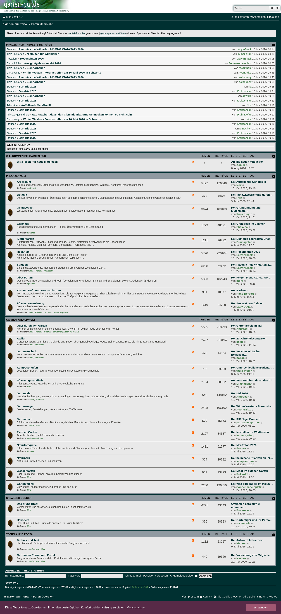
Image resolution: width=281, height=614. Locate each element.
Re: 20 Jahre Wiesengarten (248, 338)
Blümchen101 (140, 587)
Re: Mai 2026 (239, 393)
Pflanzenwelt (16, 175)
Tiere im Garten (15, 54)
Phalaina (31, 233)
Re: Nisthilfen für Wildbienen (250, 432)
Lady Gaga (243, 306)
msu (37, 549)
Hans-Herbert (245, 293)
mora (239, 280)
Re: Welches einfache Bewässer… (245, 353)
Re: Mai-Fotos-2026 (243, 445)
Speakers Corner (19, 498)
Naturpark (23, 457)
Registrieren (34, 570)
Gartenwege (13, 72)
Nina (31, 271)
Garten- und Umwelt (20, 319)
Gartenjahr (24, 393)
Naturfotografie (27, 445)
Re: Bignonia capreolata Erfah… (252, 238)
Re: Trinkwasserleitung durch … (252, 194)
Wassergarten (26, 470)
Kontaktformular (76, 33)
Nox (249, 105)
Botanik (22, 194)
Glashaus (23, 223)
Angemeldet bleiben (183, 575)
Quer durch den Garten (32, 325)
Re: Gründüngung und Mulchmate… (246, 209)
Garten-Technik (27, 351)
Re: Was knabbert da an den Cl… (252, 380)
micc (248, 119)
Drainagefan (244, 114)
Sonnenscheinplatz (240, 63)
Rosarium (12, 58)
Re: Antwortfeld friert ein (247, 540)
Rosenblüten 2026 (32, 58)
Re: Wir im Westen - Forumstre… (252, 406)
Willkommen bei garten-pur (26, 156)
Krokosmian (244, 91)
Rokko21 (242, 474)
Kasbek (241, 558)
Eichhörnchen (36, 67)
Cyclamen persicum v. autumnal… (245, 505)
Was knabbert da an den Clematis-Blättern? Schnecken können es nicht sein (82, 114)
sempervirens (245, 461)
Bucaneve (242, 510)
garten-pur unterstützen (113, 33)
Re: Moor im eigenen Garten (249, 470)
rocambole (245, 68)
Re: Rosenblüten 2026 (245, 251)
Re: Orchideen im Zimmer (248, 223)
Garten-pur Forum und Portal (36, 555)
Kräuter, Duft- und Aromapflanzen (39, 290)
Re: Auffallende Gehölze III (248, 181)
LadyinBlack (244, 49)
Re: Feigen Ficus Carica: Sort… (251, 277)
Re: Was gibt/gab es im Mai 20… (252, 483)
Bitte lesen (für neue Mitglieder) (37, 161)
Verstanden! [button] (261, 607)
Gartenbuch (24, 419)
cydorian (31, 284)
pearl (239, 341)
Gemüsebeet (25, 207)
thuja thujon (244, 214)
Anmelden (12, 570)
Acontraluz (245, 72)
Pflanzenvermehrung (30, 303)
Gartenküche (14, 63)
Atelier (21, 338)
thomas (30, 451)
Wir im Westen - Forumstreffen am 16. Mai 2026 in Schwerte (62, 72)
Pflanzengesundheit (18, 114)
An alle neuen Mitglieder (247, 161)
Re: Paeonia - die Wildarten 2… (251, 264)
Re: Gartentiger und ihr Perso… (252, 519)
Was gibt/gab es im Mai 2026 (42, 63)
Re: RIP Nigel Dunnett (245, 419)
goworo (247, 96)
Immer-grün (245, 54)
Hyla (239, 197)
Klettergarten (25, 238)
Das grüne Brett (27, 503)
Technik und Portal (20, 534)
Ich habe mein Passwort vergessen (146, 575)
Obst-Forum (25, 277)
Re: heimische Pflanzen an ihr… (252, 457)
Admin (240, 164)
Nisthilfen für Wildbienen (43, 53)
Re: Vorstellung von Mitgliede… (252, 555)
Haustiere (23, 519)
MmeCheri (245, 128)
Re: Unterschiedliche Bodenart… (252, 367)
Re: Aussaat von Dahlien (247, 303)
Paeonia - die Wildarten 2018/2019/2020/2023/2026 (51, 49)
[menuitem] (18, 17)
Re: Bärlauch (239, 290)
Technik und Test (28, 540)
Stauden (11, 49)
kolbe (31, 400)
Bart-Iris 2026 (27, 86)
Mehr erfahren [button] (136, 607)
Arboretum (12, 105)
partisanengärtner (61, 312)
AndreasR (31, 188)
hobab (240, 357)
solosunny (245, 77)
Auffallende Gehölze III (36, 105)
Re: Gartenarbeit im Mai (246, 325)
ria (249, 86)
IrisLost (241, 543)
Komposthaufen (27, 367)
